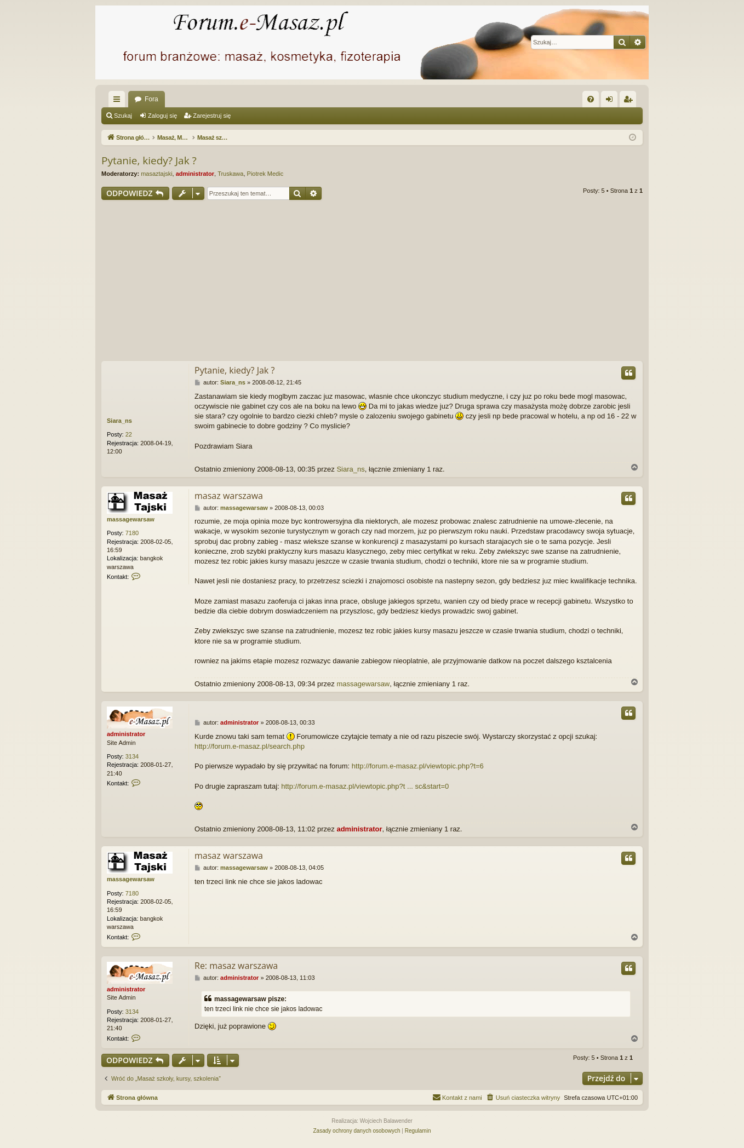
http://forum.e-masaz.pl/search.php (249, 746)
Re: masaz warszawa (236, 965)
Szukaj (123, 115)
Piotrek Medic (265, 173)
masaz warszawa (228, 495)
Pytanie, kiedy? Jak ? (149, 160)
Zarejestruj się (212, 115)
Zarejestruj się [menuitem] (630, 101)
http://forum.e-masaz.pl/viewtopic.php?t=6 (418, 766)
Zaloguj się (162, 115)
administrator (195, 173)
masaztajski (156, 173)
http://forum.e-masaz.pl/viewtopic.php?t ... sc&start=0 (365, 786)
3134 (132, 756)
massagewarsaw (130, 519)
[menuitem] (590, 99)
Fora (151, 99)
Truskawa (230, 173)
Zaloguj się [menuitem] (611, 101)
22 (128, 434)
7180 (132, 533)
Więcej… (119, 101)
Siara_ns (119, 420)
